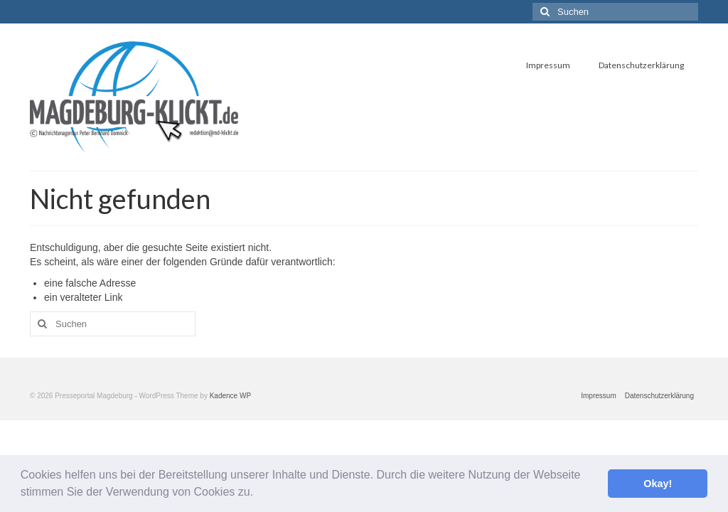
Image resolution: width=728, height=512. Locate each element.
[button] (259, 493)
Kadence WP (230, 396)
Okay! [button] (657, 483)
